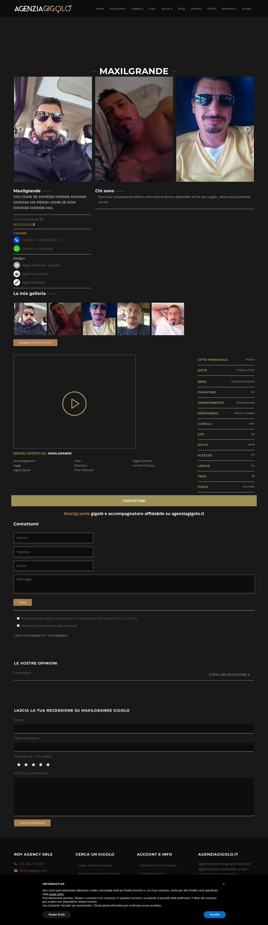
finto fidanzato (84, 470)
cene (77, 461)
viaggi (17, 465)
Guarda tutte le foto (35, 342)
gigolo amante (142, 461)
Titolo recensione (26, 738)
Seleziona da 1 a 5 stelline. (33, 756)
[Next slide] (247, 129)
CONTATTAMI (134, 500)
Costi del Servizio (152, 873)
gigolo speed (21, 470)
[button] (224, 884)
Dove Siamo (117, 8)
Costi (152, 8)
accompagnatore (24, 461)
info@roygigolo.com (32, 870)
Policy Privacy (128, 618)
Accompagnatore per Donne (99, 873)
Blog (181, 8)
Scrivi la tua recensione (30, 773)
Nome (18, 720)
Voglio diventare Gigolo (95, 865)
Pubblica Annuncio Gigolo (158, 865)
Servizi (167, 9)
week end (80, 465)
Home (100, 8)
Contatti (196, 8)
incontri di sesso (143, 465)
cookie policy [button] (56, 894)
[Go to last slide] (20, 129)
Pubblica (137, 8)
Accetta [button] (215, 914)
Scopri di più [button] (57, 914)
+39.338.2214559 (31, 864)
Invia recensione (32, 823)
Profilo (211, 8)
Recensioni (229, 8)
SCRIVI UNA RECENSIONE (229, 675)
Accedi (246, 8)
